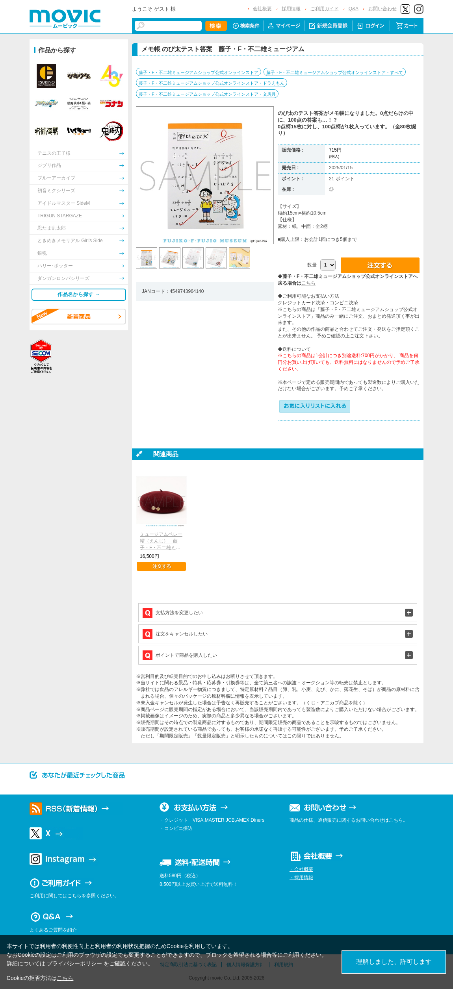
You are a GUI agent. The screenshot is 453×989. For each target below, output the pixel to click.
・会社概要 (301, 869)
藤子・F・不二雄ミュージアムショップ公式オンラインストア (198, 72)
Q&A (353, 8)
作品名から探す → (79, 294)
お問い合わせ (382, 8)
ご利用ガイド (324, 8)
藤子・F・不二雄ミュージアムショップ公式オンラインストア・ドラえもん (211, 83)
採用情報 (291, 8)
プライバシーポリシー (74, 963)
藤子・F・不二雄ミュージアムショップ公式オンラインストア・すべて (334, 72)
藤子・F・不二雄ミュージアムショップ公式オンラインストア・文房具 (207, 94)
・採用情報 (301, 877)
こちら (308, 283)
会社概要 (262, 8)
